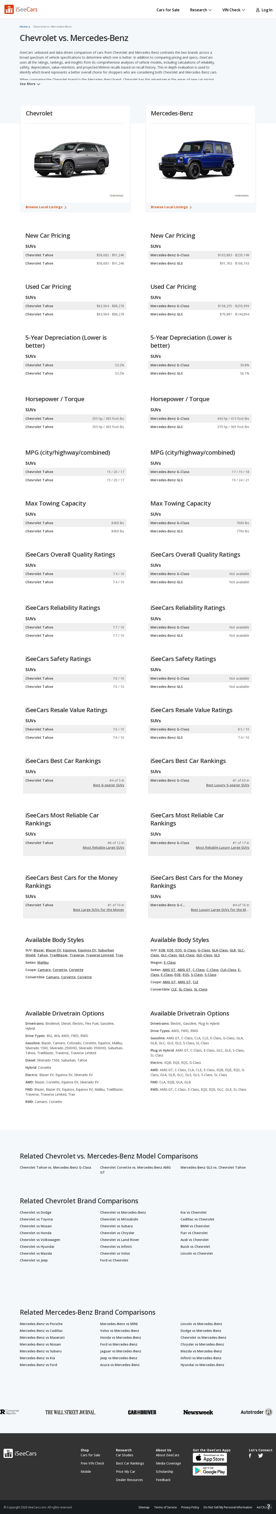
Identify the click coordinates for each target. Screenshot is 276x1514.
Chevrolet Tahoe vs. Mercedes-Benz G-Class (55, 1167)
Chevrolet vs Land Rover (119, 1239)
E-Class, (167, 974)
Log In (264, 9)
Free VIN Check (92, 1463)
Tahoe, (43, 955)
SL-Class (200, 989)
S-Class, (197, 974)
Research (201, 9)
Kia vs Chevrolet (194, 1212)
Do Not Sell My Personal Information (228, 1507)
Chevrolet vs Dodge (35, 1212)
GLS (217, 955)
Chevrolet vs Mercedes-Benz (123, 1212)
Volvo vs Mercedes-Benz (119, 1330)
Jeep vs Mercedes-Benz (118, 1358)
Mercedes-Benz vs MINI (119, 1324)
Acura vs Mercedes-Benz (120, 1365)
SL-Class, (186, 989)
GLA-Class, (220, 950)
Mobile (86, 1471)
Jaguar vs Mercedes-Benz (120, 1351)
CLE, (174, 989)
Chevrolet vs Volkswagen (40, 1239)
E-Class (170, 962)
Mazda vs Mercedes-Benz (201, 1351)
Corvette (76, 969)
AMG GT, (169, 969)
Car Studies (124, 1455)
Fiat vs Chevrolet (194, 1233)
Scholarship (164, 1471)
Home (24, 26)
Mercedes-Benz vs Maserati (42, 1337)
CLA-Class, (228, 969)
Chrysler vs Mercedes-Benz (202, 1344)
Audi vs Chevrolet (195, 1239)
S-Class (210, 974)
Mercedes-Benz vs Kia (37, 1358)
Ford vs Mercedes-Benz (119, 1344)
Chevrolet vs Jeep (34, 1260)
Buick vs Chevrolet (195, 1246)
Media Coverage (168, 1463)
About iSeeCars (167, 1455)
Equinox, (70, 950)
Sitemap (144, 1507)
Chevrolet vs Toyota (36, 1219)
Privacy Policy (190, 1507)
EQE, (170, 950)
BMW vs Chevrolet (195, 1226)
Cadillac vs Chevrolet (197, 1219)
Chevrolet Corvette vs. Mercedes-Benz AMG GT (135, 1170)
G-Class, (190, 950)
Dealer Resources (129, 1479)
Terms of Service (165, 1507)
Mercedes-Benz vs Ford (38, 1365)
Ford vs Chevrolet (114, 1260)
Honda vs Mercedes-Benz (120, 1337)
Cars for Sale (168, 9)
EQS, (179, 950)
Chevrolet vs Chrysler (117, 1233)
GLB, (233, 950)
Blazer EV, (54, 950)
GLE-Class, (187, 955)
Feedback (163, 1479)
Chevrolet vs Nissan (36, 1226)
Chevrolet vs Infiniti (116, 1246)
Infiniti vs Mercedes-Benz (201, 1358)
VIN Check (233, 9)
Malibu (43, 962)
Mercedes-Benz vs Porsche (41, 1324)
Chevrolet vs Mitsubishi (119, 1219)
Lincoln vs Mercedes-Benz (201, 1324)
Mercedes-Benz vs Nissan (40, 1344)
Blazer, (39, 950)
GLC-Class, (169, 955)
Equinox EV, (87, 950)
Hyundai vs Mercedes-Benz (202, 1365)
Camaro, (45, 969)
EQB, (162, 950)
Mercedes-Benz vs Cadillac (41, 1330)
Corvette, (60, 969)
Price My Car (125, 1471)
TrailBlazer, (59, 955)
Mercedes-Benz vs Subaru (41, 1351)
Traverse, (77, 955)
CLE (195, 982)
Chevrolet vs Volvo (115, 1253)
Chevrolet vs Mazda (36, 1253)
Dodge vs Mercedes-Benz (201, 1330)
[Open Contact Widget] (268, 1507)
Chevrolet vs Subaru (116, 1226)
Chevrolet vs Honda (35, 1233)
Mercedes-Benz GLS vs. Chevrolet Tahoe (213, 1167)
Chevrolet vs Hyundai (37, 1246)
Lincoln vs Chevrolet (197, 1253)
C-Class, (199, 969)
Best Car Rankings (130, 1463)
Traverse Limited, (100, 955)
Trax (119, 955)
